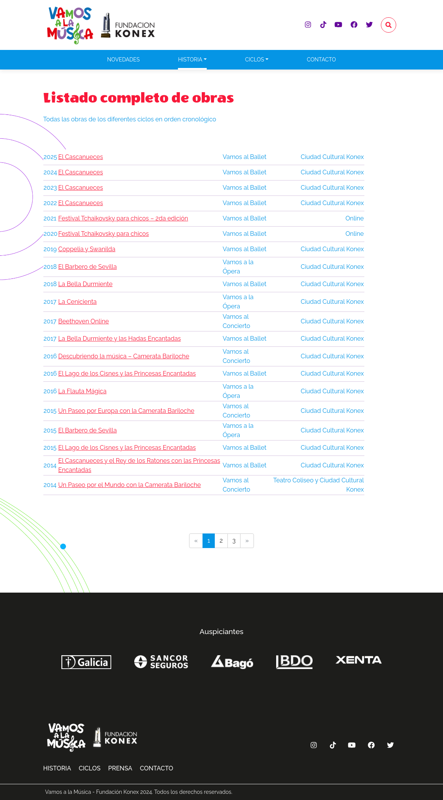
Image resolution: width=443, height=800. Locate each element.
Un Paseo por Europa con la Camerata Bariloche (126, 410)
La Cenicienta (77, 301)
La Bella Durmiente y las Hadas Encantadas (119, 338)
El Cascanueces (80, 157)
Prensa (120, 768)
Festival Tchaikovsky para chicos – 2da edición (123, 218)
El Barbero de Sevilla (87, 266)
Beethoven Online (83, 321)
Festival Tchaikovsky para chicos (103, 233)
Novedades (123, 59)
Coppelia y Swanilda (86, 249)
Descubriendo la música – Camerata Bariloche (123, 356)
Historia (190, 59)
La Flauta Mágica (82, 391)
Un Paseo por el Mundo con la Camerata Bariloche (129, 485)
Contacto (321, 59)
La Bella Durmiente (85, 284)
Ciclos (254, 59)
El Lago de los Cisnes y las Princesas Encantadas (127, 373)
